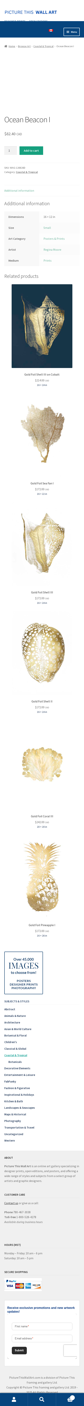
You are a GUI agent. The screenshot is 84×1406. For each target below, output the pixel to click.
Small (47, 228)
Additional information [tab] (19, 190)
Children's (10, 1042)
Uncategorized (13, 1134)
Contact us (11, 1203)
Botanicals (15, 1062)
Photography (12, 1121)
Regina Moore (52, 249)
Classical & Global (15, 1048)
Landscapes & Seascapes (19, 1107)
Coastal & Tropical (43, 46)
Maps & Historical (15, 1114)
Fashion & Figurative (17, 1088)
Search (42, 1399)
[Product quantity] (10, 150)
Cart (65, 1397)
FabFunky (10, 1081)
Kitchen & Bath (13, 1101)
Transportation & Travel (19, 1127)
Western (9, 1140)
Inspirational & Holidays (19, 1094)
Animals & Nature (15, 1016)
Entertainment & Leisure (19, 1075)
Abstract (9, 1009)
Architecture (12, 1022)
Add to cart (31, 150)
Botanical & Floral (15, 1035)
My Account (14, 1399)
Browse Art (24, 46)
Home (12, 46)
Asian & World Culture (17, 1029)
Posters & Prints (54, 238)
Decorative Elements (17, 1068)
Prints (48, 260)
